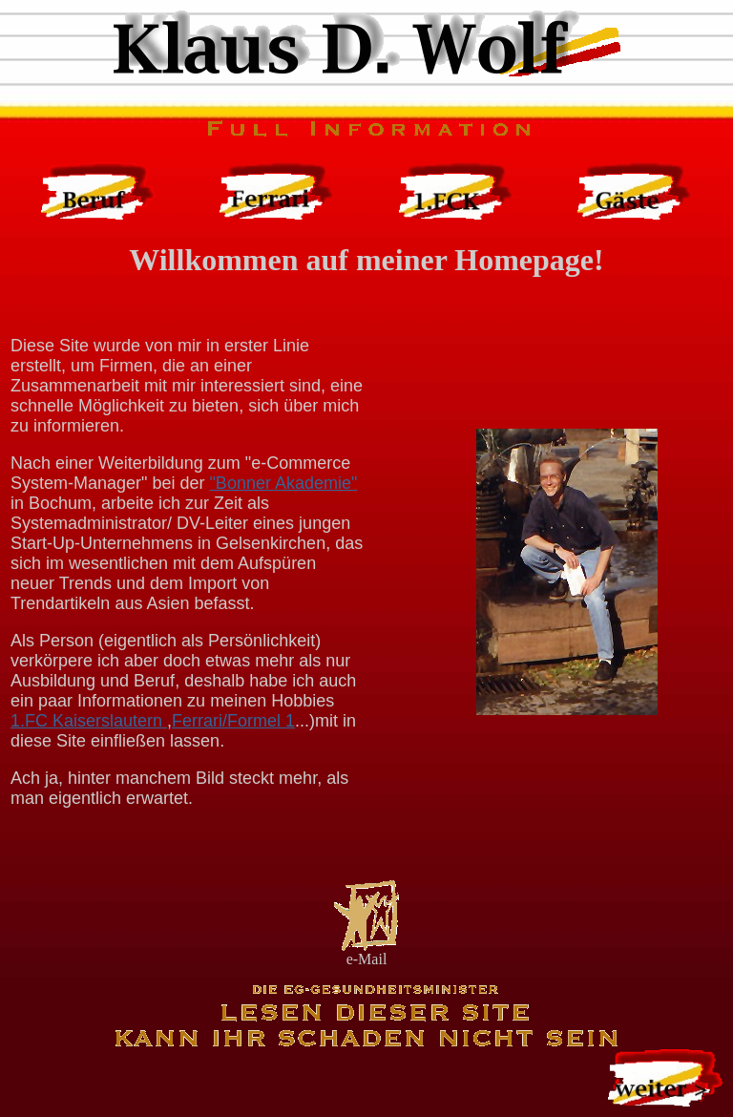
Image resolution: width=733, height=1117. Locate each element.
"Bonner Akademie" (283, 483)
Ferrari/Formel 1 (233, 720)
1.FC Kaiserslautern (88, 720)
